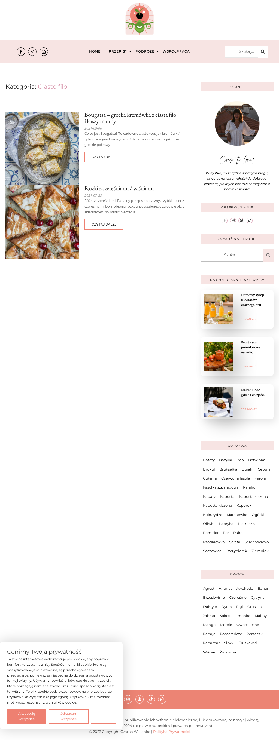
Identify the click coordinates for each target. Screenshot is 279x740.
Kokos (224, 615)
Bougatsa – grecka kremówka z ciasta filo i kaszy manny (130, 118)
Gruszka (254, 606)
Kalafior (250, 487)
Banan (263, 588)
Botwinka (256, 460)
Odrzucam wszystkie (68, 716)
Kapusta (227, 496)
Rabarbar (211, 642)
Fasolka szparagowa (221, 487)
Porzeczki (255, 633)
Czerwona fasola (235, 478)
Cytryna (258, 597)
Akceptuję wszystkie (26, 716)
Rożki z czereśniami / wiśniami (119, 188)
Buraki (247, 469)
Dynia (226, 606)
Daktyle (210, 606)
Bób (240, 460)
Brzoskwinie (214, 597)
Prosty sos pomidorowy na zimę (250, 347)
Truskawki (248, 642)
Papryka (226, 523)
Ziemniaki (260, 550)
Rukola (239, 532)
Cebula (264, 469)
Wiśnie (209, 652)
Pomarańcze (231, 633)
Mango (209, 624)
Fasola (260, 478)
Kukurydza (212, 514)
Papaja (209, 633)
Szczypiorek (236, 550)
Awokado (244, 588)
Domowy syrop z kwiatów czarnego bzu (252, 300)
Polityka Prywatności (171, 731)
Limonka (242, 615)
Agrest (208, 588)
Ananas (225, 588)
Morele (226, 624)
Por (226, 532)
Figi (239, 606)
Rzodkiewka (214, 542)
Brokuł (209, 469)
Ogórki (258, 514)
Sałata (234, 542)
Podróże (145, 51)
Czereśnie (238, 597)
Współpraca (176, 51)
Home (95, 51)
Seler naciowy (257, 542)
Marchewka (237, 514)
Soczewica (212, 550)
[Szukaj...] (241, 52)
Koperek (243, 505)
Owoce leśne (247, 624)
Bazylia (225, 460)
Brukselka (228, 469)
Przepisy (119, 51)
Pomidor (211, 532)
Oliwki (208, 523)
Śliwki (229, 642)
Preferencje (103, 716)
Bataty (209, 460)
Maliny (261, 615)
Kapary (209, 496)
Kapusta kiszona (253, 496)
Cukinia (210, 478)
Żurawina (228, 652)
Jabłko (209, 615)
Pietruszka (247, 523)
